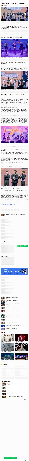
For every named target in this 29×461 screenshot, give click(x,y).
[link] (5, 460)
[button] (2, 460)
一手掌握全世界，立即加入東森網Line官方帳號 (8, 204)
